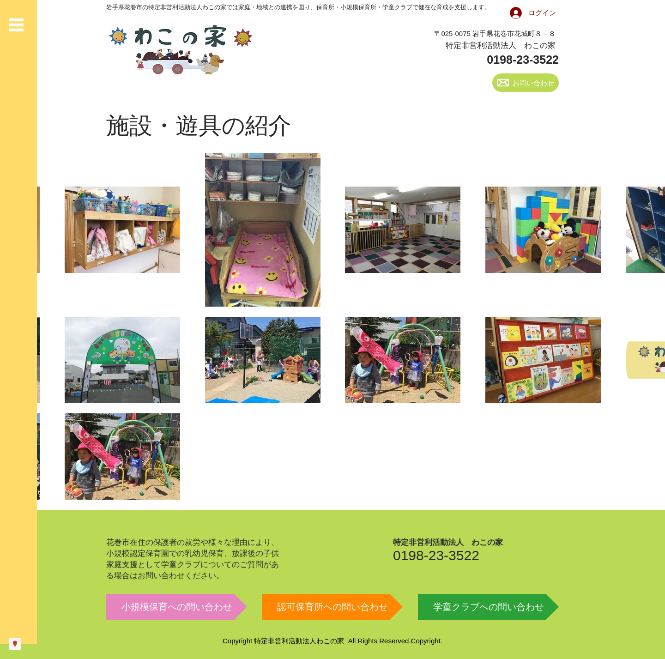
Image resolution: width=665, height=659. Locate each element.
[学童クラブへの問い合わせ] (488, 607)
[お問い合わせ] (525, 82)
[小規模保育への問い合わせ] (176, 607)
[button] (16, 24)
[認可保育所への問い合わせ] (332, 607)
